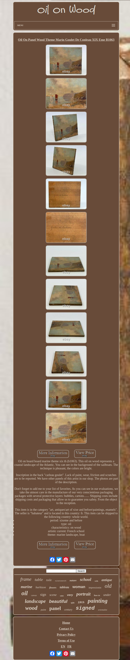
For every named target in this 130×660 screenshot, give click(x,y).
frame (25, 579)
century (68, 609)
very (70, 595)
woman (78, 587)
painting (97, 601)
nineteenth (60, 581)
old (108, 586)
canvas (34, 595)
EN (63, 646)
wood (31, 608)
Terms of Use (66, 640)
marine (26, 587)
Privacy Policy (66, 634)
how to (97, 595)
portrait (83, 594)
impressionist (95, 587)
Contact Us (66, 628)
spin (72, 602)
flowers (52, 587)
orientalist (102, 609)
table (39, 579)
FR (69, 646)
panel (55, 608)
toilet (62, 596)
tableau (64, 587)
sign (43, 594)
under (107, 595)
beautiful (58, 601)
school (85, 579)
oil (24, 593)
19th (81, 602)
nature (73, 580)
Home (66, 622)
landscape (35, 601)
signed (85, 608)
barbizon (41, 587)
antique (107, 580)
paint (43, 609)
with (96, 581)
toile (49, 580)
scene (53, 595)
